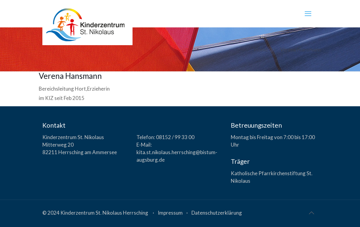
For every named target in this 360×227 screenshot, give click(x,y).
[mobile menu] (308, 13)
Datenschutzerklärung (216, 213)
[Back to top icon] (311, 212)
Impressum (170, 213)
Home (261, 49)
